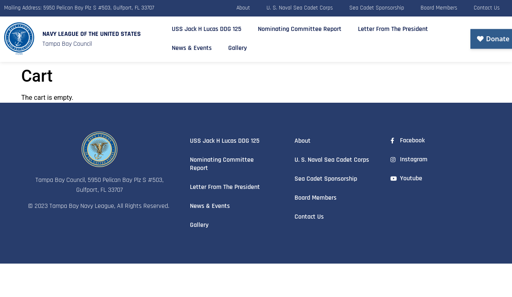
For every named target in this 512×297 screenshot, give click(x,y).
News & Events (192, 46)
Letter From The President (393, 27)
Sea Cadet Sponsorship (376, 7)
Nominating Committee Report (299, 27)
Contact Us (487, 7)
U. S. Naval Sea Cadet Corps (300, 7)
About (243, 7)
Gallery (237, 46)
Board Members (439, 7)
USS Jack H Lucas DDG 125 (206, 27)
